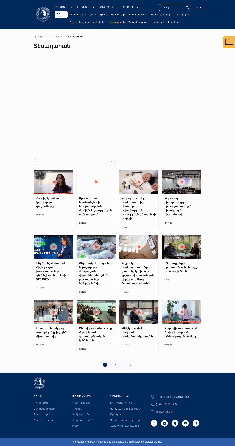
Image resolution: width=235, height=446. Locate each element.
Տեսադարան (117, 22)
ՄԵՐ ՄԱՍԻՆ (128, 7)
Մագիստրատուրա (84, 420)
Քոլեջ (75, 426)
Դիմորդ (77, 408)
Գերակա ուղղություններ (125, 408)
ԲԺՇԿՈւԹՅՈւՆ (106, 7)
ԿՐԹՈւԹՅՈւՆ (61, 7)
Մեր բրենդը (118, 15)
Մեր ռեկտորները (161, 15)
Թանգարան (183, 15)
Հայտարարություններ (124, 426)
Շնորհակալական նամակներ (87, 22)
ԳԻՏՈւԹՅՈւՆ (83, 7)
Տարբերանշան (138, 15)
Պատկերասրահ (138, 22)
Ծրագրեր (116, 414)
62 (125, 365)
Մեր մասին (56, 37)
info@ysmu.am (164, 411)
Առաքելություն (98, 15)
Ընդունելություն (82, 403)
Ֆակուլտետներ (82, 414)
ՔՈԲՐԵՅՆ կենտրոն (122, 403)
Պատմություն (77, 15)
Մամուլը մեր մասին (164, 22)
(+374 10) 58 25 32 (166, 404)
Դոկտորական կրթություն (126, 420)
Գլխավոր (39, 37)
